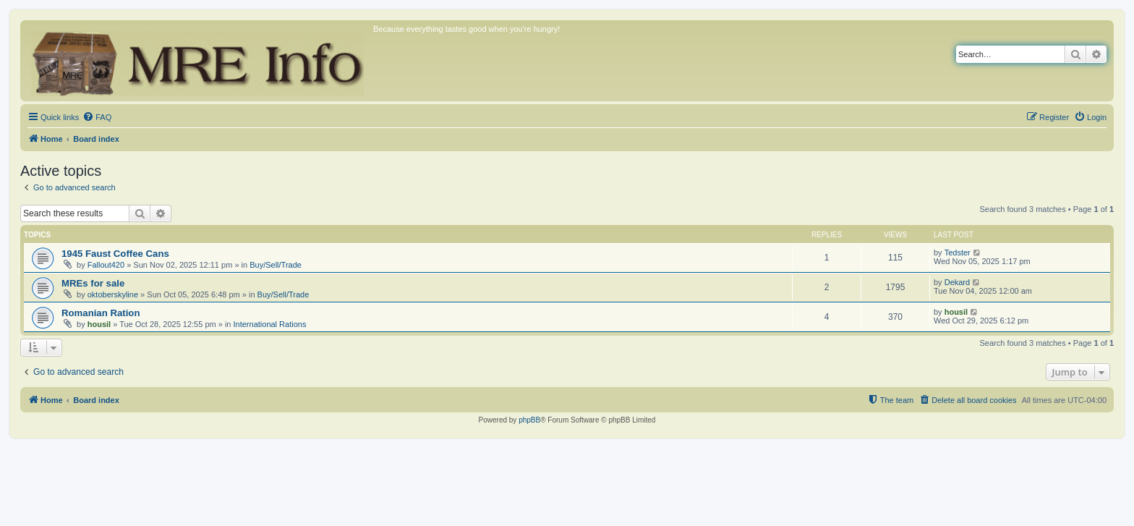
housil (99, 324)
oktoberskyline (113, 294)
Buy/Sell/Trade (276, 264)
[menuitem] (96, 117)
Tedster (958, 252)
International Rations (270, 324)
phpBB (529, 420)
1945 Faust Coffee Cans (115, 253)
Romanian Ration (100, 312)
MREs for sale (92, 283)
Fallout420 (106, 264)
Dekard (957, 282)
